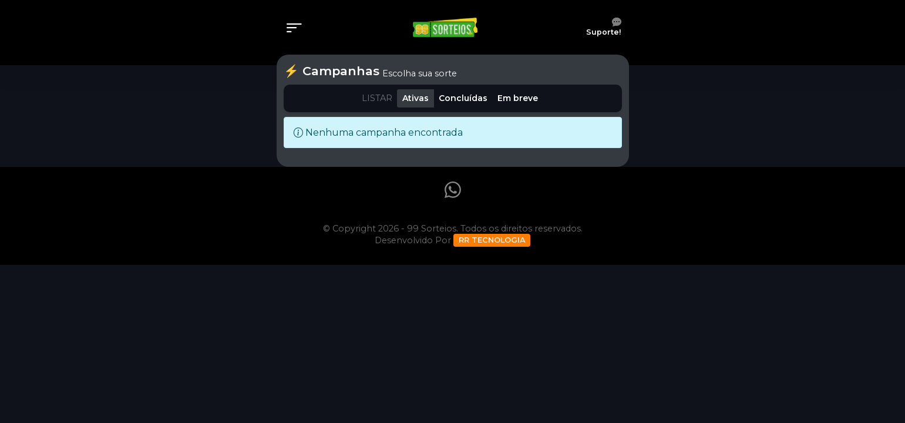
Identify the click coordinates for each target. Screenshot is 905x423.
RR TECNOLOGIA (492, 239)
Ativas (415, 98)
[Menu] (298, 29)
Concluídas (463, 98)
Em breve (517, 98)
